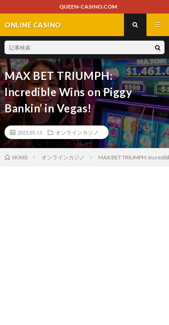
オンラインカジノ (77, 132)
